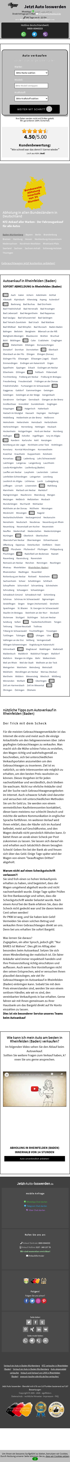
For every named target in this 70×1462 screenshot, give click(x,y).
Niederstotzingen (52, 531)
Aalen (21, 295)
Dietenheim (17, 344)
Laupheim (29, 472)
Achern (29, 295)
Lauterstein (42, 472)
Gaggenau (8, 390)
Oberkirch (28, 535)
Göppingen (8, 408)
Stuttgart (20, 617)
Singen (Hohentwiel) (37, 603)
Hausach (29, 413)
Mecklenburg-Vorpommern (50, 239)
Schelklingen (34, 580)
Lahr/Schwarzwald (46, 458)
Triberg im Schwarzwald (15, 630)
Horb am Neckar (42, 431)
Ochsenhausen (50, 540)
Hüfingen (7, 435)
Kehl (36, 440)
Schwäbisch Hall (33, 594)
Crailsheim (43, 340)
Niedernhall (19, 531)
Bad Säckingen (45, 317)
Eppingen (21, 367)
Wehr (37, 658)
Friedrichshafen (10, 385)
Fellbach (39, 372)
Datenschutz (17, 1396)
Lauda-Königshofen (12, 467)
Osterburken (33, 544)
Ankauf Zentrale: (30, 1243)
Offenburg (8, 544)
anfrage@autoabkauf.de (50, 14)
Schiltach (47, 580)
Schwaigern (22, 590)
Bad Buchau (29, 304)
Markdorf (42, 490)
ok (35, 1458)
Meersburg (39, 494)
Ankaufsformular (36, 1255)
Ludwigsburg (51, 481)
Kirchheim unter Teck (38, 444)
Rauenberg (8, 558)
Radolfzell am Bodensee (37, 553)
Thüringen (10, 252)
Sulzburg (7, 621)
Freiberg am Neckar (28, 376)
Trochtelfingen (36, 630)
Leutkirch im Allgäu (12, 481)
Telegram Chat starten (37, 1206)
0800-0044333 (44, 1243)
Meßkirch (20, 499)
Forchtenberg (10, 376)
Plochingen (8, 553)
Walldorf (55, 653)
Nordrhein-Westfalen (32, 243)
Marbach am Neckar (26, 490)
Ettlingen (20, 372)
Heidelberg (8, 417)
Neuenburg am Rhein (53, 522)
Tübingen (20, 635)
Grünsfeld (23, 404)
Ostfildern (47, 544)
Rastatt (54, 553)
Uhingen (40, 635)
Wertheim (8, 676)
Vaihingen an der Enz (13, 640)
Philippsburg (56, 549)
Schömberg (49, 594)
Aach (13, 295)
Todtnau (37, 626)
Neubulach (21, 522)
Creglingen (56, 340)
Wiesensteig (32, 676)
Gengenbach (48, 394)
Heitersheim (23, 422)
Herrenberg (26, 426)
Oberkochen (42, 535)
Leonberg (48, 476)
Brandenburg (52, 234)
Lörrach (19, 485)
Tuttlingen (8, 635)
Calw (33, 340)
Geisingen (48, 390)
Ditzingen (29, 344)
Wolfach (21, 680)
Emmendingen (10, 363)
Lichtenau (30, 481)
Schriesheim (52, 585)
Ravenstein (36, 558)
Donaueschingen (45, 344)
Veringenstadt (44, 640)
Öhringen (7, 690)
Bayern (31, 234)
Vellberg (30, 640)
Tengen (57, 621)
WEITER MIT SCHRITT (34, 109)
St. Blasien (23, 608)
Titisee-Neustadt (23, 626)
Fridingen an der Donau (46, 381)
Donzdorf (7, 349)
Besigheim (30, 331)
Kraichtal (7, 453)
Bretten (44, 335)
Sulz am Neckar (48, 617)
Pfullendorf (29, 549)
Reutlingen (55, 562)
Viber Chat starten (37, 1210)
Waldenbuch (9, 653)
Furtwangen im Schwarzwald (35, 385)
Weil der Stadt (26, 662)
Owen (57, 544)
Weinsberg (34, 667)
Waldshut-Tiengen (39, 653)
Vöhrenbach (9, 649)
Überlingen (41, 680)
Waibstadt (58, 649)
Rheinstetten (9, 571)
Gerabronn (8, 399)
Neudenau (35, 522)
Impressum (48, 1396)
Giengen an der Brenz (52, 399)
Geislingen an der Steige (28, 394)
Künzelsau (8, 458)
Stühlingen (32, 617)
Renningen (42, 562)
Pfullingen (43, 549)
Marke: (18, 66)
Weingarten (8, 667)
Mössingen (21, 512)
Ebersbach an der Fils (13, 354)
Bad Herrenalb (30, 308)
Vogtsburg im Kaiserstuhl (41, 644)
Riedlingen (23, 571)
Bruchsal (54, 335)
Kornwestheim (45, 449)
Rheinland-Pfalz (53, 243)
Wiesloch (44, 676)
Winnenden (8, 680)
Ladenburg (29, 458)
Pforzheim (16, 549)
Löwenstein (31, 485)
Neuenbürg (8, 526)
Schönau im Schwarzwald (27, 599)
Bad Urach (34, 322)
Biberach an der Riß (47, 331)
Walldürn (7, 658)
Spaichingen (9, 608)
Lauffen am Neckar (12, 472)
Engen (50, 363)
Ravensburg (22, 558)
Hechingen (53, 413)
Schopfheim (9, 585)
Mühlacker (38, 503)
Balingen (7, 331)
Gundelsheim (37, 404)
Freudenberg (9, 381)
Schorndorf (23, 585)
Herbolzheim (50, 422)
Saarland (9, 248)
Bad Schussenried (27, 317)
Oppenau (20, 544)
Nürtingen (8, 535)
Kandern (15, 440)
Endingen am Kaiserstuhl (32, 363)
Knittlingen (56, 444)
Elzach (54, 358)
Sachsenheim (9, 580)
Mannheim (8, 490)
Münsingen (47, 508)
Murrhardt (25, 503)
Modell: (19, 79)
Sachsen (20, 248)
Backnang (16, 304)
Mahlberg (52, 485)
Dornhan (19, 349)
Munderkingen (10, 503)
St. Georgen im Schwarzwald (44, 608)
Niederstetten (34, 531)
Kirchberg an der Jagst (14, 444)
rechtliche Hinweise (33, 1396)
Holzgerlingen (25, 431)
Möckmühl (8, 512)
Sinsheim (54, 603)
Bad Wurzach (40, 326)
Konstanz (7, 449)
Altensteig (32, 299)
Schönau (7, 599)
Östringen (19, 690)
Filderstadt (51, 372)
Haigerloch (30, 408)
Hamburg (20, 239)
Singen (21, 603)
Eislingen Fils (9, 358)
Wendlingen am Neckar (26, 671)
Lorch (40, 481)
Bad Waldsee (47, 322)
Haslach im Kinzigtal (13, 413)
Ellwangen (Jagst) (40, 358)
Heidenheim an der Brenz (29, 417)
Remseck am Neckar (13, 562)
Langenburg (35, 462)
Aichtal (52, 295)
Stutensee (8, 617)
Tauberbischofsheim (41, 621)
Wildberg (56, 676)
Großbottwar (9, 404)
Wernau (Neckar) (49, 671)
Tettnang (7, 626)
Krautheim (19, 453)
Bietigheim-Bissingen (13, 335)
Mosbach (45, 499)
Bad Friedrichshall (12, 308)
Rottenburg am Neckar (14, 576)
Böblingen (15, 340)
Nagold (40, 512)
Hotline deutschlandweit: (35, 26)
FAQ (57, 1396)
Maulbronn (26, 494)
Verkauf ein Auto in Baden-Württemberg (22, 1365)
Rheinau (7, 567)
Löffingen (7, 485)
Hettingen (40, 426)
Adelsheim (41, 295)
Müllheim (34, 508)
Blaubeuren (32, 335)
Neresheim (8, 522)
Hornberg (58, 431)
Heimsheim (8, 422)
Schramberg (37, 585)
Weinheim (22, 667)
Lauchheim (48, 462)
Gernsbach (34, 399)
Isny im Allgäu (53, 435)
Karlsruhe (27, 440)
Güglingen (52, 404)
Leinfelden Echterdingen (15, 476)
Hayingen (41, 413)
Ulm (49, 635)
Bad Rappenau (47, 313)
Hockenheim (9, 431)
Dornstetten (32, 349)
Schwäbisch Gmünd (13, 594)
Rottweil (32, 576)
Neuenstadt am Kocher (28, 526)
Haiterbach (43, 408)
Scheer (22, 580)
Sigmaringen (48, 599)
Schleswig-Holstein (54, 248)
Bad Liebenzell (10, 313)
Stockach (54, 612)
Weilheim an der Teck (46, 662)
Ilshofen (26, 435)
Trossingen (51, 630)
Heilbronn (49, 417)
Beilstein (18, 331)
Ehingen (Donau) (45, 354)
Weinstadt (47, 667)
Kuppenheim (33, 453)
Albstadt (7, 299)
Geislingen (8, 394)
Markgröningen (10, 494)
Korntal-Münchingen (25, 449)
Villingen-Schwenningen (15, 644)
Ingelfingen (38, 435)
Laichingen (8, 462)
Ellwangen (23, 358)
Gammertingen (33, 390)
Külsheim (47, 453)
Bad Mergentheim (29, 313)
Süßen (17, 621)
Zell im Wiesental (35, 685)
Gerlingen (21, 399)
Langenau (21, 462)
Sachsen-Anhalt (35, 248)
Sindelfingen (9, 603)
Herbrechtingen (11, 426)
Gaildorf (20, 390)
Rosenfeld (36, 571)
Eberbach (53, 349)
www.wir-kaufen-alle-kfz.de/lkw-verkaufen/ (39, 1376)
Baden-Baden (56, 326)
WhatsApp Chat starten (37, 1202)
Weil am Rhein (10, 662)
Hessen (30, 239)
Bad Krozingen (47, 308)
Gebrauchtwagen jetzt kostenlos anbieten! (30, 263)
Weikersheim (49, 658)
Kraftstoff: (20, 92)
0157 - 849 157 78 (43, 11)
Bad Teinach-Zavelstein (14, 322)
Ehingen (31, 354)
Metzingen (8, 499)
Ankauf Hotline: (28, 1247)
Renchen (29, 562)
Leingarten (35, 476)
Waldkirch (23, 653)
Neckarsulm (49, 517)
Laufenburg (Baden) (35, 467)
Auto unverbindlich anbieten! (34, 1158)
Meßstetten (33, 499)
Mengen (51, 494)
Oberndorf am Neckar (13, 540)
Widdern (19, 676)
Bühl (5, 340)
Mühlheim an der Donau (15, 508)
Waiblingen (44, 649)
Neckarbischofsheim (13, 517)
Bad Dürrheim (44, 304)
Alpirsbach (19, 299)
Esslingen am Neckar (48, 367)
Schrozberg (8, 590)
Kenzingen (46, 440)
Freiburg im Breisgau (51, 376)
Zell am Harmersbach (13, 685)
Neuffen (7, 531)
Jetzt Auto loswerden (45, 6)
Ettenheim (8, 372)
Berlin (40, 234)
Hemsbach (36, 422)
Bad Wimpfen (24, 326)
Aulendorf (54, 299)
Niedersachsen (12, 243)
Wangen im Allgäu (24, 658)
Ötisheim (31, 690)
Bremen (9, 239)
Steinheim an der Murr (36, 612)
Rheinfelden (20, 567)
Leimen (54, 472)
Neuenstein (48, 526)
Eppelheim (8, 367)
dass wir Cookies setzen (57, 1456)
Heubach (51, 426)
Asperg (43, 299)
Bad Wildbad (9, 326)
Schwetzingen (37, 590)
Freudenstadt (25, 381)
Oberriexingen (34, 540)
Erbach (31, 367)
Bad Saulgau (9, 317)
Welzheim (8, 671)
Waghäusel (31, 649)
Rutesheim (44, 576)
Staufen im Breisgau (13, 612)
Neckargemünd (33, 517)
